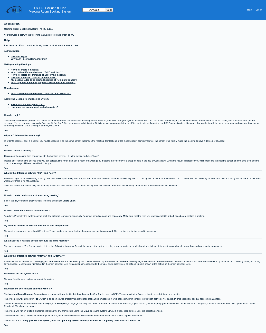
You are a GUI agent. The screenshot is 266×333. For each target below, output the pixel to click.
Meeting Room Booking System (50, 11)
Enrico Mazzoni (27, 45)
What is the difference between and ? (37, 72)
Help (249, 9)
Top (6, 130)
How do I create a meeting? (25, 69)
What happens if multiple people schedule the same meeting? (43, 82)
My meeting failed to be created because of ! (44, 80)
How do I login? (19, 56)
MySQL (50, 303)
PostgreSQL (63, 303)
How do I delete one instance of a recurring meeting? (38, 75)
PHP (37, 299)
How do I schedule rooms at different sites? (33, 77)
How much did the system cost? (28, 104)
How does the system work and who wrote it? (35, 107)
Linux (86, 311)
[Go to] (93, 10)
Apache (89, 315)
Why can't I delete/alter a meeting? (29, 59)
